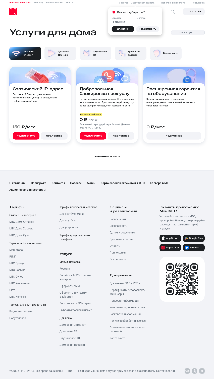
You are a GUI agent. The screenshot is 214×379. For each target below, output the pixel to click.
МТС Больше (17, 270)
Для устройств (69, 227)
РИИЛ (13, 257)
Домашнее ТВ (68, 332)
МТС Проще (16, 263)
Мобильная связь (70, 262)
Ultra (12, 290)
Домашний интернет (73, 325)
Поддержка (38, 183)
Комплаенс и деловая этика (127, 307)
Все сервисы (118, 259)
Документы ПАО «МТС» (125, 283)
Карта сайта (117, 338)
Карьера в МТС (160, 183)
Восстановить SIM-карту (75, 303)
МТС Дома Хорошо (21, 229)
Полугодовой (17, 318)
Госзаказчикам (54, 2)
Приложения (118, 253)
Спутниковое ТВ (70, 338)
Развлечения (118, 219)
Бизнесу (38, 2)
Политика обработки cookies (128, 321)
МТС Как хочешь (19, 283)
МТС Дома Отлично (21, 222)
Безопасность (118, 226)
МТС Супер (16, 277)
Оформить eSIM (70, 286)
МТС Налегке (17, 297)
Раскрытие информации (125, 314)
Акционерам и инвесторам (27, 190)
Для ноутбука (68, 221)
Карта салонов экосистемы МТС (123, 183)
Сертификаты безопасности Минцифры (127, 292)
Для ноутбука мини (72, 214)
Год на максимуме (20, 311)
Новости (76, 183)
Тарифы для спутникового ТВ (27, 305)
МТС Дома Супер (20, 235)
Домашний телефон (72, 345)
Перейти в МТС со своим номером (75, 277)
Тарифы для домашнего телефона (75, 237)
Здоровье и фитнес (122, 239)
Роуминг (65, 269)
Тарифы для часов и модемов (78, 207)
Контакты (58, 183)
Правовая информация (124, 301)
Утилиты (115, 246)
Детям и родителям (122, 233)
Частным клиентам (19, 2)
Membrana (16, 250)
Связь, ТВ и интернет (22, 215)
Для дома (66, 318)
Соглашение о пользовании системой (127, 330)
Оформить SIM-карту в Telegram (73, 295)
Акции (91, 183)
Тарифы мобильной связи (25, 243)
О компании (17, 183)
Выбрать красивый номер (76, 310)
